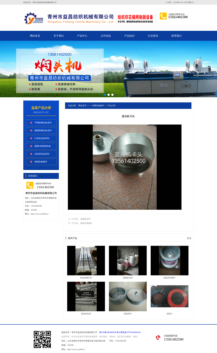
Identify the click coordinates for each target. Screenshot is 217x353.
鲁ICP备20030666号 (107, 332)
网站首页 (35, 35)
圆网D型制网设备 (43, 146)
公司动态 (106, 35)
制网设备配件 (41, 162)
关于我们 (59, 35)
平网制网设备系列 (43, 123)
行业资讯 (153, 35)
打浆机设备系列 (42, 138)
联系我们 (176, 35)
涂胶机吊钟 (85, 219)
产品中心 (82, 35)
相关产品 (72, 238)
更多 (189, 238)
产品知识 (129, 35)
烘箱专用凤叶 (86, 223)
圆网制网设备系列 (43, 130)
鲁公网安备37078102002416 (129, 332)
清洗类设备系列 (42, 154)
